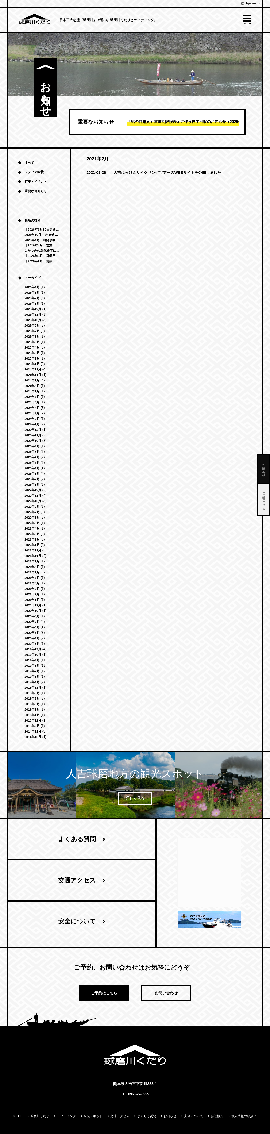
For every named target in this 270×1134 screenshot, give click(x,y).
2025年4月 (32, 347)
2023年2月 (32, 479)
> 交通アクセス (118, 1116)
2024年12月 (32, 369)
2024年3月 (32, 413)
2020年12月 (32, 605)
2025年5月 (32, 342)
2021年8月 (32, 567)
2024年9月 (32, 380)
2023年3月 (32, 474)
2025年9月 (32, 325)
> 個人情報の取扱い (242, 1116)
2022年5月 (32, 523)
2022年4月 (32, 528)
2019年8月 (32, 666)
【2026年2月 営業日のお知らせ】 (42, 261)
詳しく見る (135, 798)
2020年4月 (32, 638)
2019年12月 (32, 649)
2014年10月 (32, 737)
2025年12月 (32, 309)
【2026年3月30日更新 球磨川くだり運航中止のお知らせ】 (42, 229)
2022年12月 (32, 490)
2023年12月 (32, 430)
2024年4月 (32, 408)
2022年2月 (32, 539)
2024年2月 (32, 419)
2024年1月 (32, 424)
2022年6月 (32, 517)
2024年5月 (32, 402)
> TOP (18, 1116)
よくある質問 (77, 840)
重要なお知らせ (36, 191)
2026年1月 (32, 303)
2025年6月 (32, 336)
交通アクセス (77, 883)
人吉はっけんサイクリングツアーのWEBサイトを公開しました (153, 172)
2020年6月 (32, 627)
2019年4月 (32, 682)
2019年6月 (32, 677)
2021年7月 (32, 572)
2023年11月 (32, 435)
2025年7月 (32, 331)
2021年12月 (32, 550)
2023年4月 (32, 468)
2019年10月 (32, 655)
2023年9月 (32, 446)
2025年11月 (32, 314)
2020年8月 (32, 616)
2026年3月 (32, 293)
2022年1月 (32, 545)
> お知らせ (168, 1116)
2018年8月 (32, 693)
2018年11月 (32, 687)
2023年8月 (32, 452)
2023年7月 (32, 457)
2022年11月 (32, 495)
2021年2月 (32, 594)
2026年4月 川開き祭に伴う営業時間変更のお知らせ (42, 240)
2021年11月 (32, 556)
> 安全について (192, 1116)
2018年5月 (32, 698)
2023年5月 (32, 463)
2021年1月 (32, 600)
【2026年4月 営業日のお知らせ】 (42, 245)
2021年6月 (32, 578)
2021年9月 (32, 561)
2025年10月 (32, 320)
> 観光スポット (92, 1116)
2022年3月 (32, 534)
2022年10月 (32, 501)
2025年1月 (32, 364)
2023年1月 (32, 485)
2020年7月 (32, 622)
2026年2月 (32, 298)
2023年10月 (32, 441)
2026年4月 (32, 287)
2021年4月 (32, 583)
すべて (29, 162)
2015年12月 (32, 720)
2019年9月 (32, 660)
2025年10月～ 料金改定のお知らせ (42, 235)
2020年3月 (32, 644)
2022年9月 (32, 506)
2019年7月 (32, 671)
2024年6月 (32, 397)
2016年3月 (32, 709)
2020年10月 (32, 611)
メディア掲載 (34, 172)
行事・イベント (36, 181)
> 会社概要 (215, 1116)
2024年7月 (32, 391)
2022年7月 (32, 512)
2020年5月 (32, 633)
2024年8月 (32, 386)
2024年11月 (32, 375)
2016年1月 (32, 715)
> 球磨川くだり (38, 1116)
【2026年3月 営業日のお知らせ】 (42, 256)
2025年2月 (32, 358)
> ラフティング (65, 1116)
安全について (77, 926)
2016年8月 (32, 704)
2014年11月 (32, 731)
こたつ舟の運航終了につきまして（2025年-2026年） (42, 251)
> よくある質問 (145, 1116)
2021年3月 (32, 589)
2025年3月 (32, 353)
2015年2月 (32, 726)
